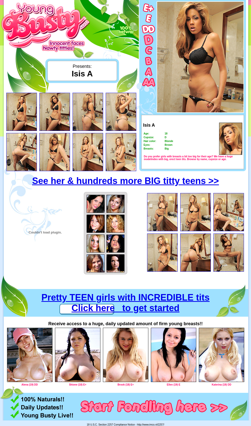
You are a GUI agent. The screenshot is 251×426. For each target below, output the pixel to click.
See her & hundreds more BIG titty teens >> (125, 181)
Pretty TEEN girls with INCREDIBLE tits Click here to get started (125, 302)
